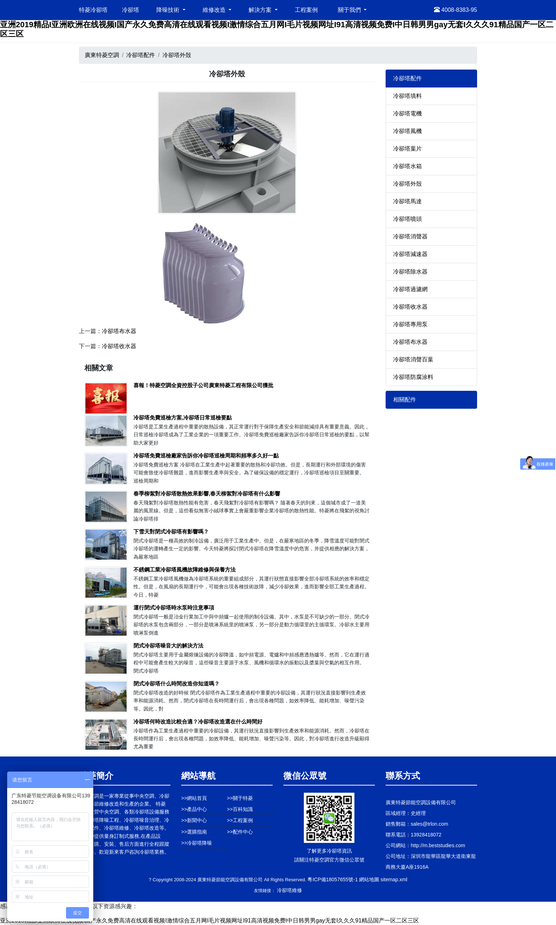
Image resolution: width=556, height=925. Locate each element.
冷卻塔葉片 (407, 149)
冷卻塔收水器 (119, 346)
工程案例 (306, 10)
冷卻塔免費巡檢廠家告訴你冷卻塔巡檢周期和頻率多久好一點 (206, 455)
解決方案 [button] (261, 10)
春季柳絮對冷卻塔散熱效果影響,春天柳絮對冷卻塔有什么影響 (206, 493)
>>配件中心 (240, 832)
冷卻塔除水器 (410, 272)
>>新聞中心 (194, 820)
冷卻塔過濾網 (410, 289)
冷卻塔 (130, 10)
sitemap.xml (394, 879)
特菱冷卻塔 (93, 10)
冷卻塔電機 (407, 113)
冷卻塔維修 (289, 890)
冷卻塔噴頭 (407, 219)
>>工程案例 (240, 820)
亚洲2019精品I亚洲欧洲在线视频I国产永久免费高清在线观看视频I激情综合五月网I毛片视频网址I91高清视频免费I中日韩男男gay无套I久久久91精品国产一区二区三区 (209, 920)
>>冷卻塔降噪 (196, 843)
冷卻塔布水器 (119, 331)
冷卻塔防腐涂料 (413, 377)
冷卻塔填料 (407, 96)
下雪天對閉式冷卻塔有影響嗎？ (171, 531)
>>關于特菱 (240, 798)
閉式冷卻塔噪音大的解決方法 (168, 645)
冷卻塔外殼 (176, 55)
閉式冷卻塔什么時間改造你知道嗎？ (176, 683)
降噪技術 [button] (168, 10)
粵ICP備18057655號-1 (332, 879)
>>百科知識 (240, 809)
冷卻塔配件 (140, 55)
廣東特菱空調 (102, 55)
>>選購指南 (194, 832)
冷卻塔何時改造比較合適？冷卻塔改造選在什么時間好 (198, 721)
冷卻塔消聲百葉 (413, 359)
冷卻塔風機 (407, 131)
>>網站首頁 (194, 798)
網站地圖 (369, 879)
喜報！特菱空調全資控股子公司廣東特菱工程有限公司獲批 (203, 385)
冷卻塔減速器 (410, 254)
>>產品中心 (194, 809)
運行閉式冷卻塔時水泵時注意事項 (173, 607)
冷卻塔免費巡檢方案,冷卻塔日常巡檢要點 (182, 417)
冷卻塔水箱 (407, 166)
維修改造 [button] (215, 10)
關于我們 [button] (350, 10)
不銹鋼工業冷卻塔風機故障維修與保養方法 (184, 569)
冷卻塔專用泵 (410, 324)
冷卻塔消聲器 (410, 236)
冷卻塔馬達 (407, 201)
